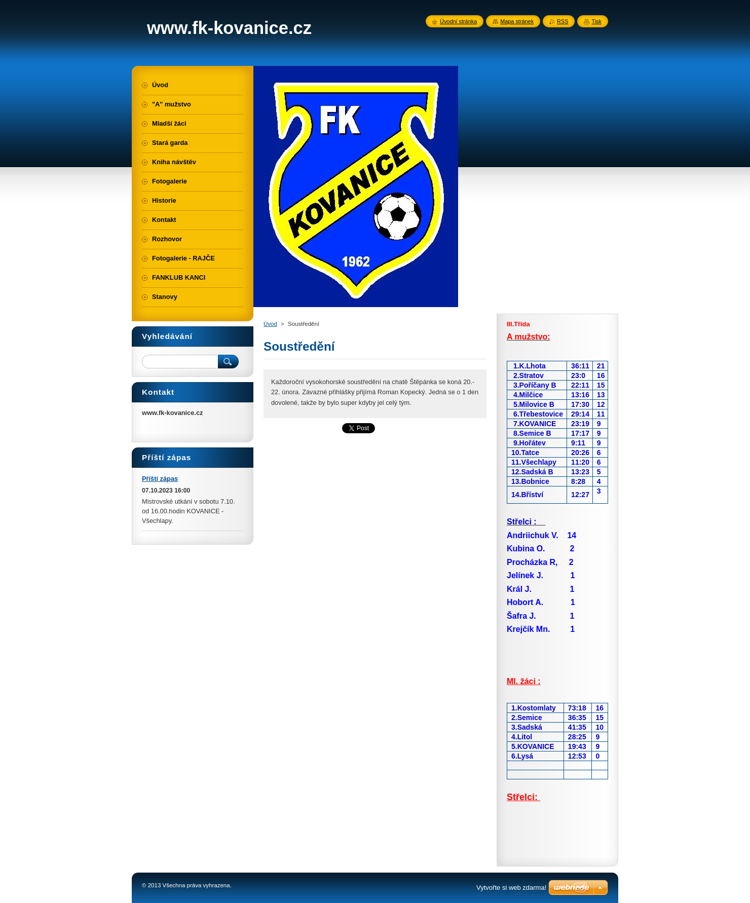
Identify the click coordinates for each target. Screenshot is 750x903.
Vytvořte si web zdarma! (511, 887)
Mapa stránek (517, 21)
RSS (562, 21)
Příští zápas (160, 478)
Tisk (596, 21)
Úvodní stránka (458, 21)
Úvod (270, 324)
